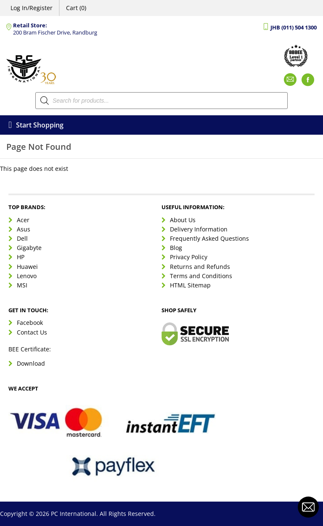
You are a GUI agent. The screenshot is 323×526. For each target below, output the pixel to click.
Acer (23, 220)
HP (20, 257)
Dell (22, 238)
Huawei (27, 267)
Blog (176, 248)
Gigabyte (29, 248)
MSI (22, 285)
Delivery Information (199, 229)
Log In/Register (32, 8)
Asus (23, 229)
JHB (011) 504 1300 (293, 27)
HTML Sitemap (190, 285)
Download (31, 363)
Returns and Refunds (200, 267)
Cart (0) (76, 8)
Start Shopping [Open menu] (36, 125)
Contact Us (32, 332)
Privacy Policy (188, 257)
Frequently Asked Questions (209, 238)
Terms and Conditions (201, 276)
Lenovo (27, 276)
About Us (183, 220)
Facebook (30, 323)
